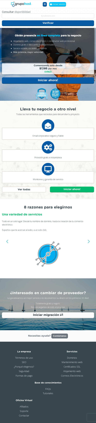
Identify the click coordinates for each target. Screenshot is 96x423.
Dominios (72, 357)
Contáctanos (59, 336)
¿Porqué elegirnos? (24, 366)
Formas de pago (24, 375)
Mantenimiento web (72, 362)
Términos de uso (24, 357)
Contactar (24, 415)
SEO (24, 362)
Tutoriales (48, 393)
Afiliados (24, 406)
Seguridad (24, 371)
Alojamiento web (72, 371)
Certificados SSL (72, 366)
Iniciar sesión (57, 4)
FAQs (48, 388)
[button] (7, 241)
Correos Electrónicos (72, 375)
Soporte (24, 411)
